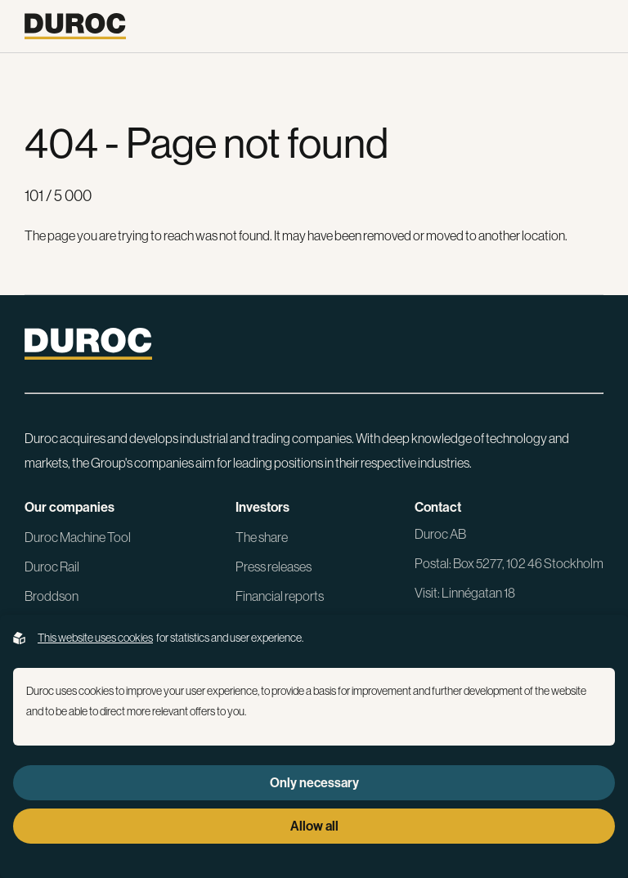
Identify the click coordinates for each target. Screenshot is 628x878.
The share (262, 537)
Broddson (51, 596)
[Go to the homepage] (75, 26)
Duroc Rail (52, 566)
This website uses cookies (95, 637)
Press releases (274, 566)
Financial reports (280, 596)
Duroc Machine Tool (78, 537)
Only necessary (314, 783)
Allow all (314, 826)
